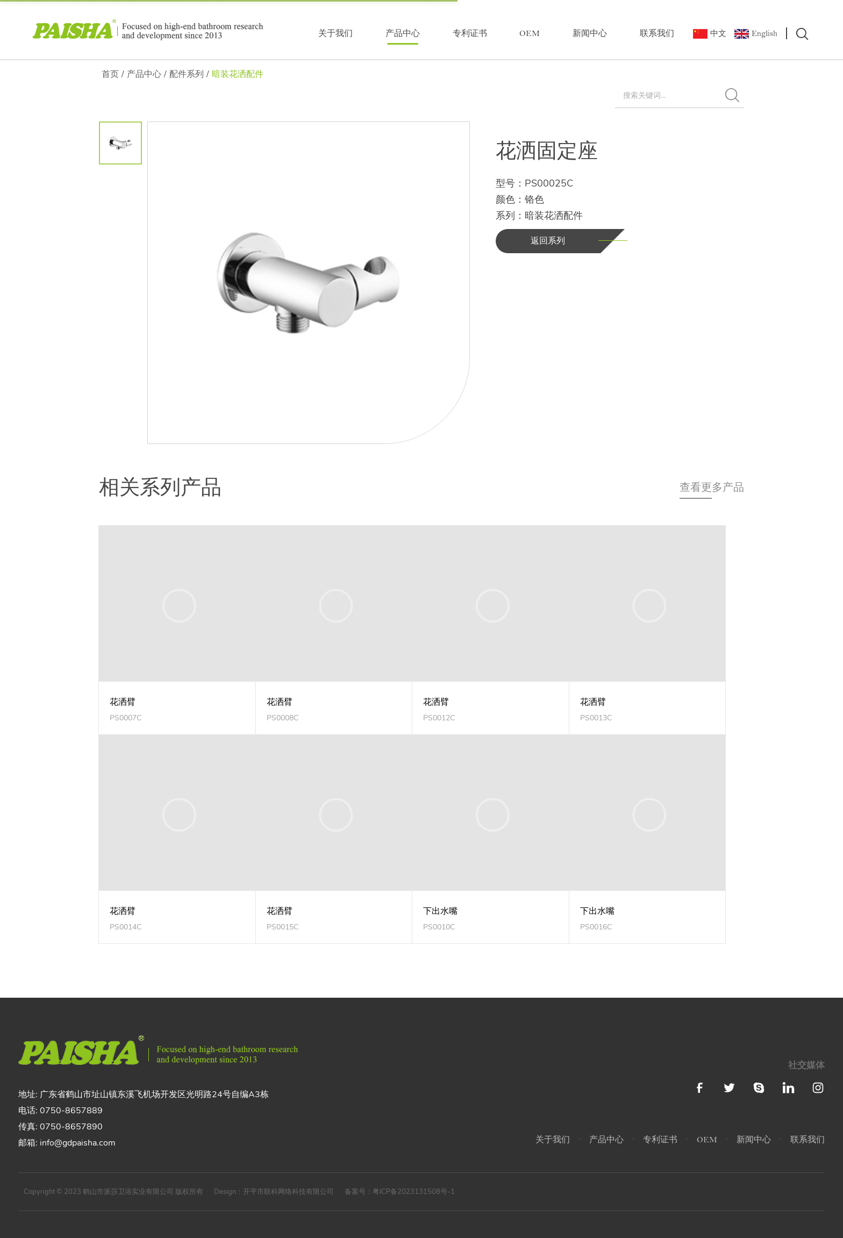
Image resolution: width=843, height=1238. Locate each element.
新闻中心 (590, 34)
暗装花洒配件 (237, 74)
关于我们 (335, 34)
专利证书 (470, 34)
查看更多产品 (712, 487)
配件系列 (186, 74)
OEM (529, 34)
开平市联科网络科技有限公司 (288, 1192)
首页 (110, 74)
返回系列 (548, 241)
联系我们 (657, 34)
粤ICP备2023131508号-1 (414, 1192)
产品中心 (402, 34)
